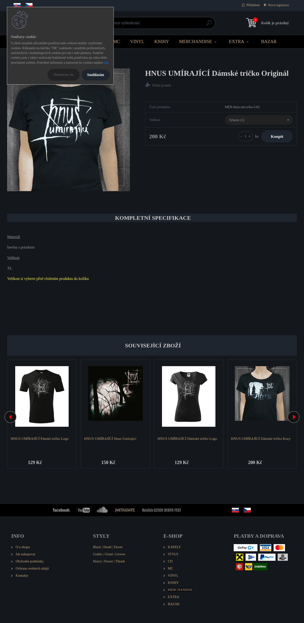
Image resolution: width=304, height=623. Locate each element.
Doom (118, 547)
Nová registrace (278, 5)
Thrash (120, 561)
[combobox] (259, 120)
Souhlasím (95, 75)
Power (108, 561)
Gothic (97, 554)
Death (107, 547)
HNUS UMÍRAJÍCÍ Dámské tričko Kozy (260, 438)
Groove (120, 554)
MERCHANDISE (195, 41)
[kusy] (245, 136)
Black (97, 547)
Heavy (97, 561)
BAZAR (268, 41)
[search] (209, 24)
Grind (109, 554)
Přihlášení (253, 5)
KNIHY (161, 41)
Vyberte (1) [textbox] (236, 120)
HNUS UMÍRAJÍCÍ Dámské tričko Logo (187, 438)
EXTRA (236, 41)
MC (116, 41)
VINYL (137, 41)
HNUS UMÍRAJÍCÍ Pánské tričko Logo (40, 438)
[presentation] (10, 417)
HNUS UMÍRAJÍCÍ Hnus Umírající (110, 438)
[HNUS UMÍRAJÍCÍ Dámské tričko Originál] (68, 129)
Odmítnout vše (63, 75)
